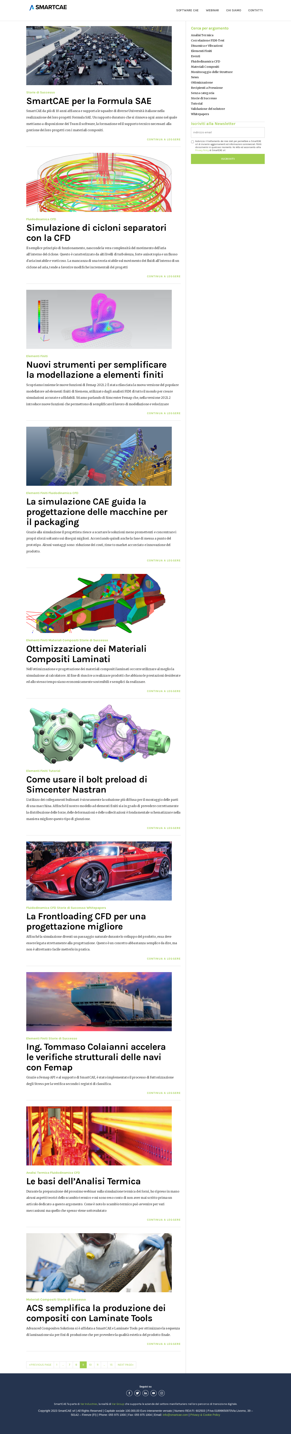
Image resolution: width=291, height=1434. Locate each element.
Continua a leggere (164, 139)
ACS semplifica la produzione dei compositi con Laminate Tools (96, 1313)
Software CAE (187, 10)
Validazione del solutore (208, 109)
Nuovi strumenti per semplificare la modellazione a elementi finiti (96, 369)
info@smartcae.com (175, 1414)
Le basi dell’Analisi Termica (83, 1181)
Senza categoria (202, 93)
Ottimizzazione (202, 82)
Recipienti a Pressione (207, 88)
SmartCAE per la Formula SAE (89, 100)
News (195, 77)
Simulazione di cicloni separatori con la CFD (96, 232)
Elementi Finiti (37, 356)
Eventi (195, 56)
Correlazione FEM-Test (207, 40)
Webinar (212, 10)
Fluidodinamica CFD (41, 219)
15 (111, 1364)
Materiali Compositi (63, 640)
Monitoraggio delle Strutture (212, 72)
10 (90, 1364)
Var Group (118, 1403)
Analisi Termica (37, 1173)
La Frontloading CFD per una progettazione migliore (86, 921)
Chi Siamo (233, 10)
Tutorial (54, 771)
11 (97, 1364)
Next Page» (126, 1364)
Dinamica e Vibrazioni (206, 46)
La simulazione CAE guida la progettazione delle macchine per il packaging (96, 511)
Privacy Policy (202, 150)
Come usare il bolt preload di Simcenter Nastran (86, 784)
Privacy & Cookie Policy (205, 1414)
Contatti (255, 10)
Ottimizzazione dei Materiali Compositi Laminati (86, 654)
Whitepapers (96, 908)
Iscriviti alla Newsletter (213, 123)
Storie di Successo (40, 92)
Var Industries (89, 1403)
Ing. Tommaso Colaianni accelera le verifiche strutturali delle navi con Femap (96, 1057)
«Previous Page (40, 1364)
